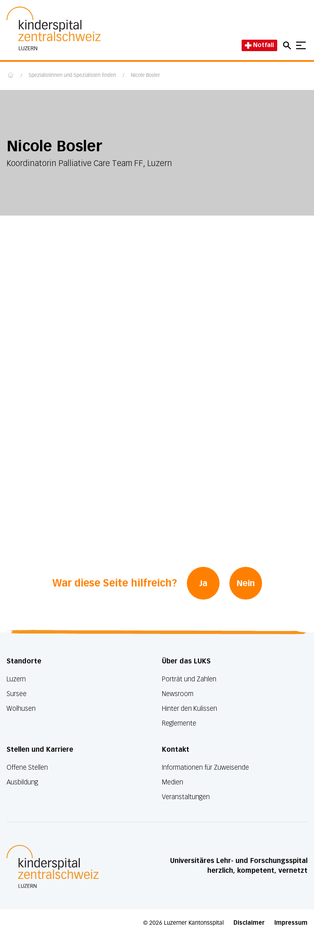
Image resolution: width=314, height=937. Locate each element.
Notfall (259, 45)
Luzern (16, 679)
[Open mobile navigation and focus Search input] (288, 45)
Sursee (17, 694)
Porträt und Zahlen (189, 679)
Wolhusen (21, 708)
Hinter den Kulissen (189, 708)
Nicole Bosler (145, 75)
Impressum (290, 922)
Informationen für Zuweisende (205, 767)
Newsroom (177, 694)
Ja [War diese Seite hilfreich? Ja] (203, 583)
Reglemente (179, 723)
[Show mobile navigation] (300, 45)
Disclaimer (249, 922)
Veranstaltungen (186, 797)
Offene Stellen (27, 767)
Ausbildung (22, 782)
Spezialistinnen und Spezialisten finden (72, 75)
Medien (172, 782)
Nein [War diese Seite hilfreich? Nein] (246, 583)
